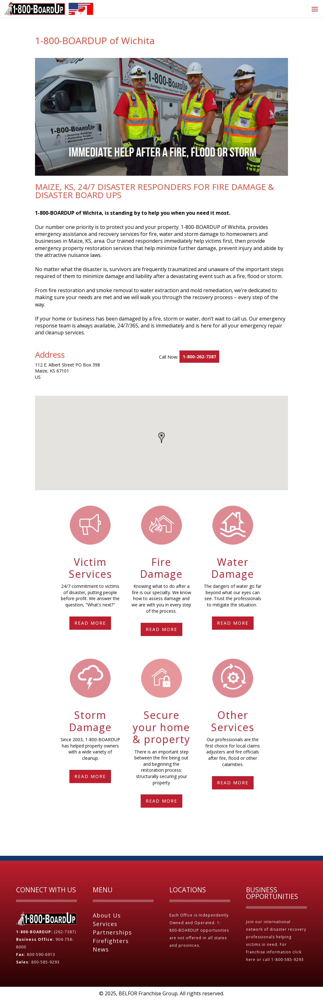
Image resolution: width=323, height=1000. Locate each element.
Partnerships (112, 932)
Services (105, 924)
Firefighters (111, 941)
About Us (107, 915)
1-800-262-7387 (199, 357)
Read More (90, 623)
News (101, 949)
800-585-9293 (45, 962)
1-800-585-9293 (288, 959)
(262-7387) (65, 932)
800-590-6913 (41, 954)
